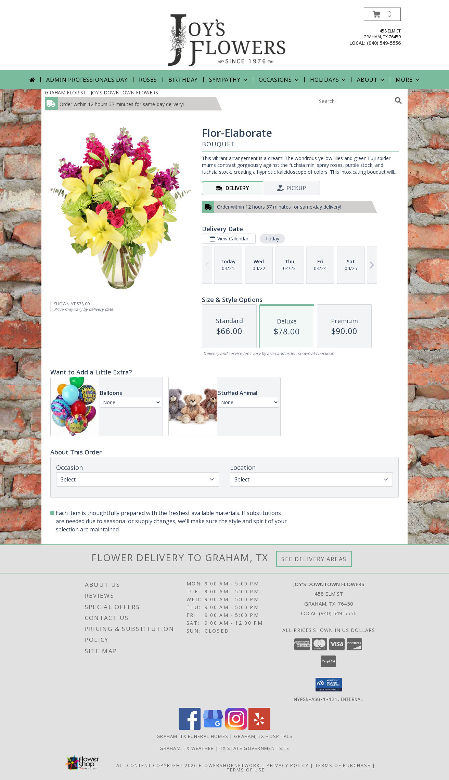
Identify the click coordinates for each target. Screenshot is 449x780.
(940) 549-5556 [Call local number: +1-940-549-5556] (384, 43)
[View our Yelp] (259, 727)
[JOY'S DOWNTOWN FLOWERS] (227, 39)
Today (272, 238)
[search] (398, 100)
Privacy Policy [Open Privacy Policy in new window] (288, 765)
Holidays (328, 79)
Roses (148, 79)
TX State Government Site (255, 748)
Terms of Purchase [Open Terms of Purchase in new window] (343, 765)
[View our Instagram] (236, 727)
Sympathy (228, 79)
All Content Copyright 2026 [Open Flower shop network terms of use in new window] (156, 765)
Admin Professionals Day (86, 79)
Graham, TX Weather (186, 748)
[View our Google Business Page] (213, 727)
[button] (382, 14)
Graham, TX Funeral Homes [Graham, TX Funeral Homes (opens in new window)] (192, 736)
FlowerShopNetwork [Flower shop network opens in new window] (229, 765)
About (371, 79)
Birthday (183, 79)
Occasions (279, 79)
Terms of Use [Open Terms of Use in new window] (246, 769)
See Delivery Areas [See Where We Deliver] (314, 559)
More (408, 79)
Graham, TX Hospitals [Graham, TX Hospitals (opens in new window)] (263, 736)
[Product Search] (355, 101)
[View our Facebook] (190, 727)
